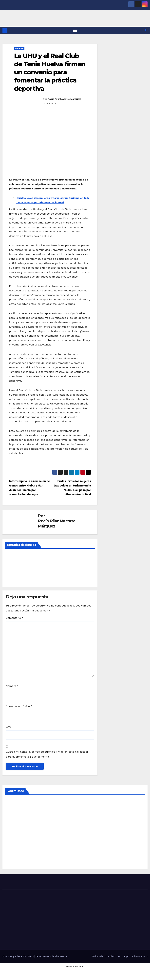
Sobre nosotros (139, 956)
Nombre (12, 686)
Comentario (14, 618)
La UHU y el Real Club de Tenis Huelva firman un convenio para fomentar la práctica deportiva (49, 72)
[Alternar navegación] (75, 30)
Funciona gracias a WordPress (18, 956)
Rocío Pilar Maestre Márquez (64, 99)
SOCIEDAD (19, 49)
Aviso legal (123, 956)
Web (8, 726)
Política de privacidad (103, 956)
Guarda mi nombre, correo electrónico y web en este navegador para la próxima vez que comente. (47, 754)
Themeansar (61, 956)
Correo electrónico (19, 706)
